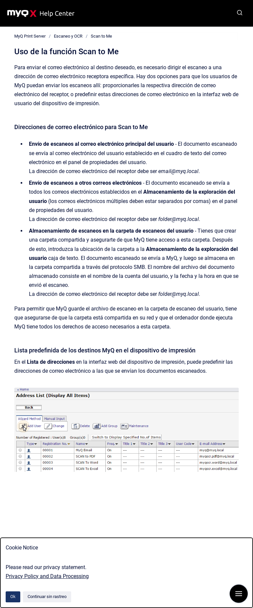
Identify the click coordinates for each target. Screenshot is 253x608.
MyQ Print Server (30, 36)
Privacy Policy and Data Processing (47, 576)
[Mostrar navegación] (239, 594)
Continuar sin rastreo (47, 596)
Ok (13, 596)
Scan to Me (101, 36)
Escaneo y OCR (68, 36)
